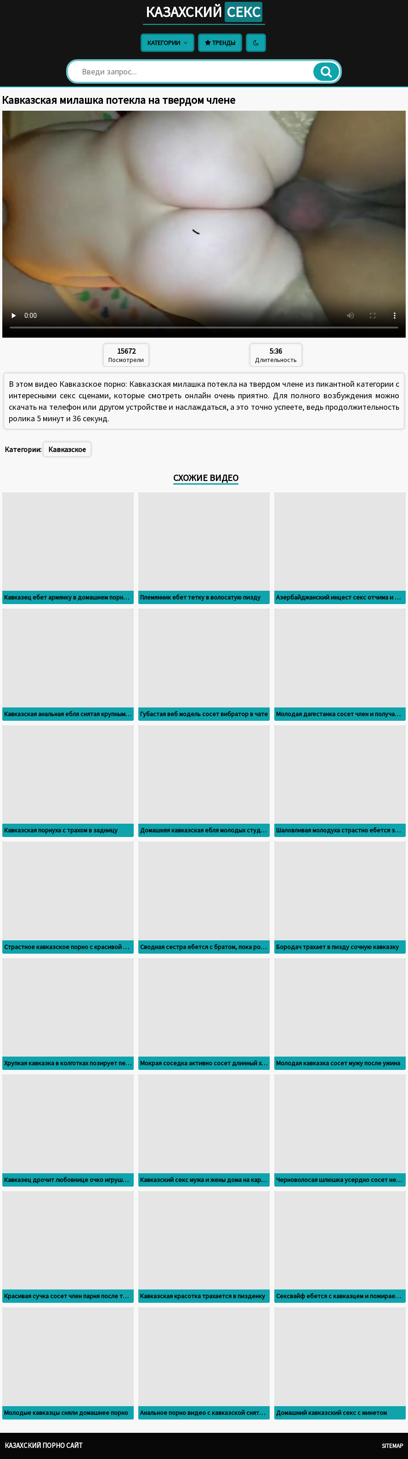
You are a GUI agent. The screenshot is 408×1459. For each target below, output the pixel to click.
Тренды (220, 43)
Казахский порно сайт (44, 1445)
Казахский (204, 12)
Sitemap (392, 1446)
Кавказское (67, 449)
